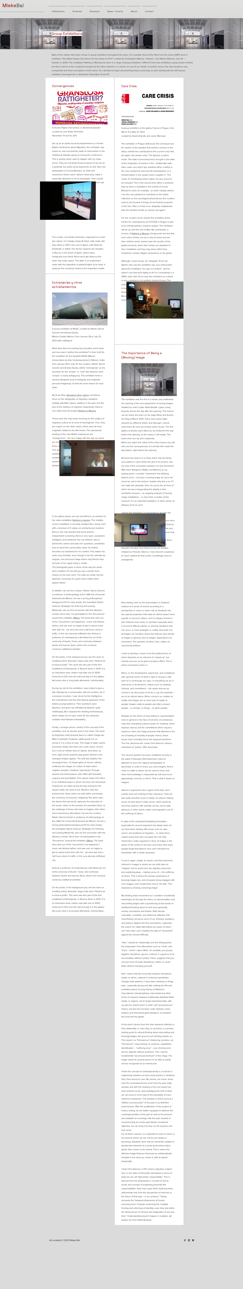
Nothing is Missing (87, 411)
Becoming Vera (74, 395)
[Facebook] (184, 1240)
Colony (85, 395)
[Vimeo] (193, 1240)
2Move (76, 618)
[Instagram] (189, 1240)
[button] (87, 458)
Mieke (9, 5)
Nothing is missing (81, 520)
